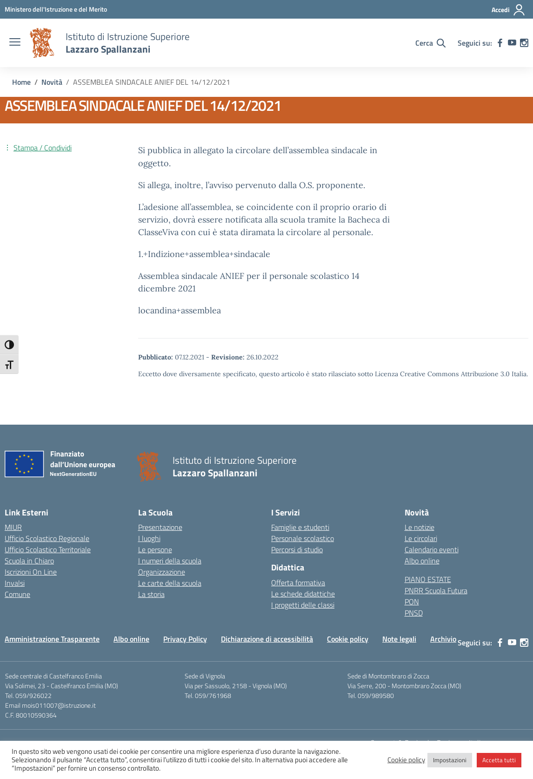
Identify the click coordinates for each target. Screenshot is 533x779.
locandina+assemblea (179, 310)
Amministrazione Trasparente (52, 638)
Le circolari (421, 538)
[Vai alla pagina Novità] (51, 82)
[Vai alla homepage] (42, 43)
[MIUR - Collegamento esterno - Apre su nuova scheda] (56, 9)
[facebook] (500, 43)
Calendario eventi (432, 549)
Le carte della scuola (169, 583)
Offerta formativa (298, 582)
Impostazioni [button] (449, 760)
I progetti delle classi (302, 604)
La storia (151, 594)
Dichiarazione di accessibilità (267, 638)
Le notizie (419, 527)
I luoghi (149, 538)
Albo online (422, 560)
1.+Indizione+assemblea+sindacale (204, 254)
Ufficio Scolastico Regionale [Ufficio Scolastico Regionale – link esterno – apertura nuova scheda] (47, 538)
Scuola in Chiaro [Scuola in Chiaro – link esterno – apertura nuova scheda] (29, 560)
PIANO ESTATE (428, 579)
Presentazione (160, 527)
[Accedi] (508, 10)
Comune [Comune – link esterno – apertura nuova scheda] (17, 594)
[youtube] (512, 43)
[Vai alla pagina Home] (21, 82)
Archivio (443, 638)
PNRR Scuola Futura (436, 590)
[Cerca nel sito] (430, 43)
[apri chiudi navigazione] (14, 42)
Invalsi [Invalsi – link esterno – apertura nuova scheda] (15, 583)
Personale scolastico (302, 538)
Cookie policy (347, 638)
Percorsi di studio (297, 549)
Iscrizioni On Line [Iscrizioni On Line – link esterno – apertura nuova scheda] (31, 571)
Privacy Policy (185, 638)
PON (412, 601)
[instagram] (524, 43)
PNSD (414, 612)
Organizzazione (161, 571)
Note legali (399, 638)
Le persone (155, 549)
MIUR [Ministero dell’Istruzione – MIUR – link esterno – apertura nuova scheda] (13, 527)
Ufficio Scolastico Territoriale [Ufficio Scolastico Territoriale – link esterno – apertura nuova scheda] (48, 549)
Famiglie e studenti (300, 527)
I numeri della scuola (169, 560)
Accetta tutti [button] (499, 760)
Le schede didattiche (303, 593)
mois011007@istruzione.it (59, 705)
